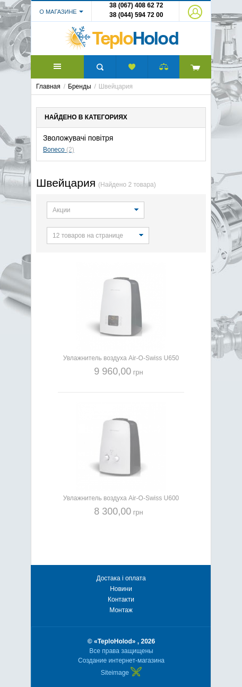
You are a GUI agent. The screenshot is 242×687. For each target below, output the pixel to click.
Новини (121, 589)
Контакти (121, 599)
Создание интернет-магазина (121, 660)
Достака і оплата (120, 578)
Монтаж (121, 610)
